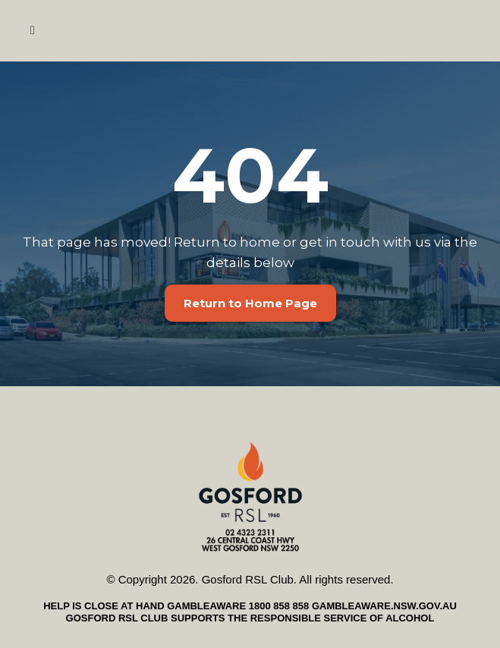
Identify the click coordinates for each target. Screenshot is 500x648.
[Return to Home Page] (250, 303)
